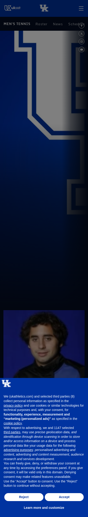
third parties (12, 432)
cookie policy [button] (13, 423)
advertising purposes (18, 450)
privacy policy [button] (13, 405)
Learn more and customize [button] (44, 507)
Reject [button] (24, 497)
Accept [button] (64, 497)
